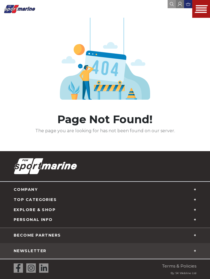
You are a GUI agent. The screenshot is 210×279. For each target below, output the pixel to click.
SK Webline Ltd (185, 273)
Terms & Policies (178, 266)
